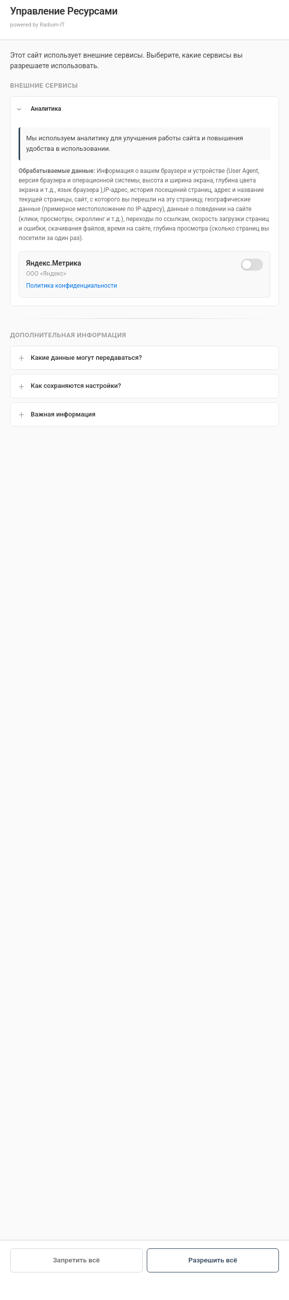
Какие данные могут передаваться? (86, 357)
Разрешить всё (213, 1260)
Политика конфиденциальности (71, 285)
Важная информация (63, 414)
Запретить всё (76, 1260)
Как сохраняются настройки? (76, 385)
